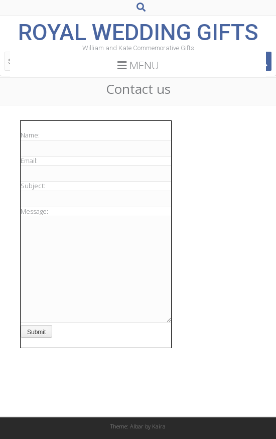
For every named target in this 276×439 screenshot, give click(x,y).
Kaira (159, 426)
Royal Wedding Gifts (138, 32)
